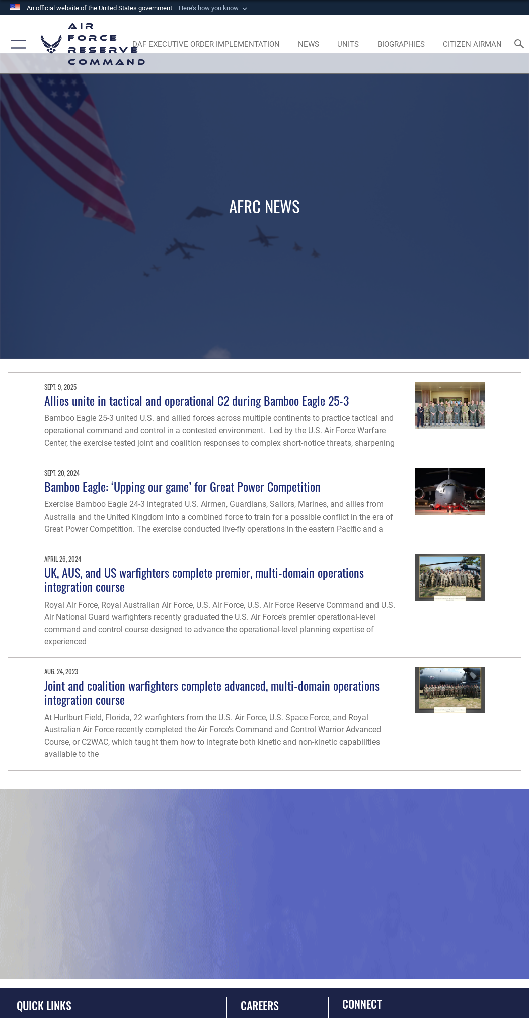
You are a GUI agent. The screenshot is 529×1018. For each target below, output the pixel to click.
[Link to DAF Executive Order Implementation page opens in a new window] (205, 44)
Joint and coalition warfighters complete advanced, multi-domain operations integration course (212, 692)
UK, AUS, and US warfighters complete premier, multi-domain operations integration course (204, 580)
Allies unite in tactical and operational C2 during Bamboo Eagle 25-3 (196, 400)
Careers (260, 1005)
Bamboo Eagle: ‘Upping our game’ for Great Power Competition (182, 486)
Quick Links (44, 1005)
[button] (214, 8)
